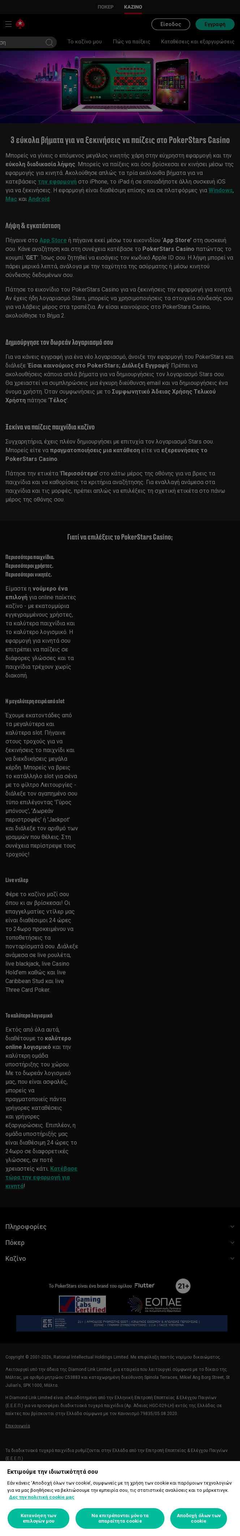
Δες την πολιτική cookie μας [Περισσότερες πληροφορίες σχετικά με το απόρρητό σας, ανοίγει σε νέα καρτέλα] (41, 1497)
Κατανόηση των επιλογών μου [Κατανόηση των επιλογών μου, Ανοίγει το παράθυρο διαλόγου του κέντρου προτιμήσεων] (38, 1518)
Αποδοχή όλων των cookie (199, 1518)
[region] (120, 1498)
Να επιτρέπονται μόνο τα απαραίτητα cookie (120, 1518)
